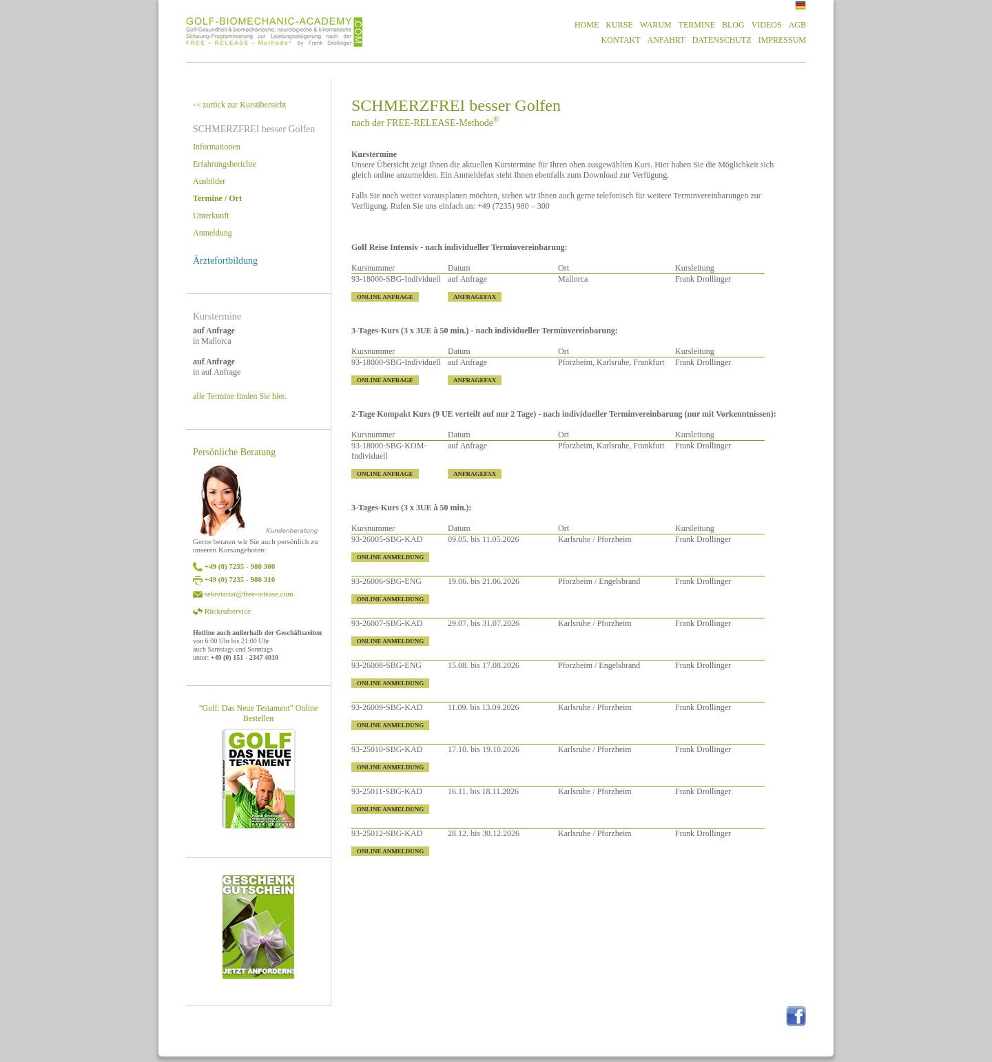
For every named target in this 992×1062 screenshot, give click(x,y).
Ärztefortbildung (225, 261)
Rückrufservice (228, 611)
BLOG (733, 25)
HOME (587, 25)
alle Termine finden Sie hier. (240, 396)
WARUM (656, 25)
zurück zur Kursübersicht (240, 105)
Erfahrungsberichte (224, 164)
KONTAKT (621, 40)
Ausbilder (209, 181)
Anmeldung (212, 233)
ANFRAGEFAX (474, 296)
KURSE (619, 25)
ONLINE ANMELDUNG (390, 557)
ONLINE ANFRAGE (385, 296)
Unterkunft (211, 215)
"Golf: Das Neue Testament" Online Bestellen (258, 713)
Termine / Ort (217, 198)
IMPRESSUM (782, 40)
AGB (797, 25)
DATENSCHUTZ (722, 40)
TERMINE (697, 25)
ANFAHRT (666, 40)
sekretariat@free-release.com (249, 594)
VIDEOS (767, 25)
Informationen (216, 147)
